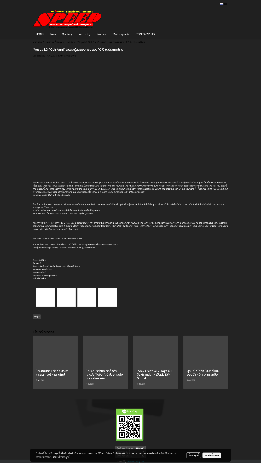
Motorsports (121, 34)
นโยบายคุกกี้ (63, 457)
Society (67, 34)
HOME (40, 34)
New (53, 34)
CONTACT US (145, 34)
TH (223, 4)
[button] (163, 34)
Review (101, 34)
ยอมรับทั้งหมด (212, 455)
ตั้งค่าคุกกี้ (194, 455)
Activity (84, 34)
